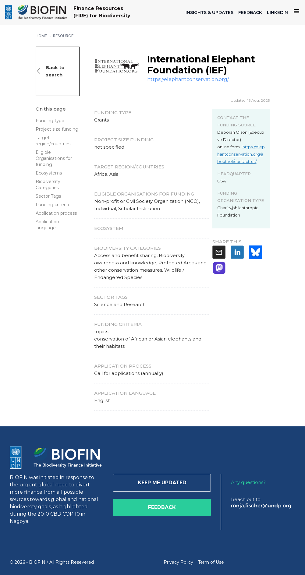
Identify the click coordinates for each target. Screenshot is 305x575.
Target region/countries (53, 140)
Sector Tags (48, 196)
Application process (56, 213)
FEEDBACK (250, 12)
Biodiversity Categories (48, 184)
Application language (47, 225)
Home (41, 35)
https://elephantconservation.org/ (188, 79)
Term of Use (211, 562)
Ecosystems (49, 173)
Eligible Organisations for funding (54, 158)
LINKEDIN (277, 12)
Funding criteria (52, 204)
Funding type (50, 120)
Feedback (162, 507)
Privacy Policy (178, 562)
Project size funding (57, 129)
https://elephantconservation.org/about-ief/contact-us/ (241, 154)
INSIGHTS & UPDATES (209, 12)
